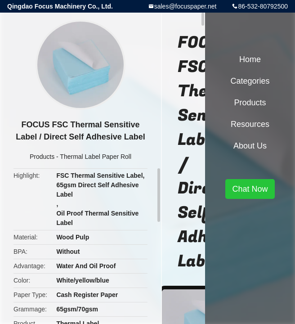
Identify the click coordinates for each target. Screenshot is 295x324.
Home (250, 59)
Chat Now (250, 189)
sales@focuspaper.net (185, 6)
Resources (250, 124)
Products (42, 156)
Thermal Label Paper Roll (95, 156)
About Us (250, 145)
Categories (249, 81)
